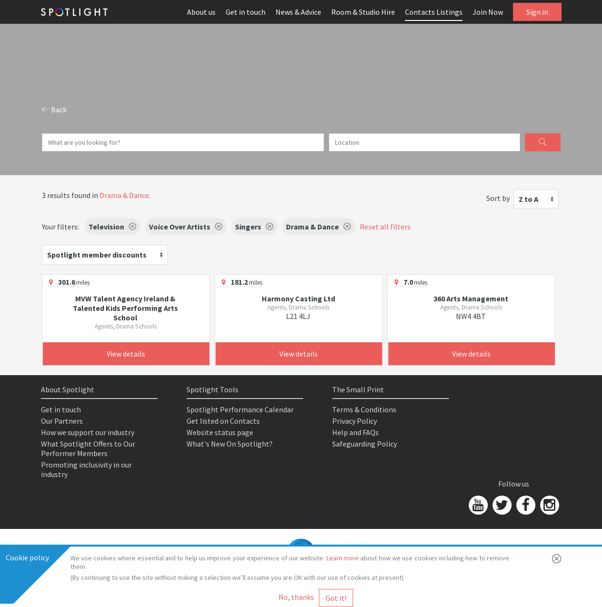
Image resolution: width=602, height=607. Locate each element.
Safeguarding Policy (364, 443)
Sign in (537, 12)
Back (54, 109)
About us (201, 12)
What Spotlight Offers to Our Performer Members (88, 448)
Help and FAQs (355, 432)
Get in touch (246, 12)
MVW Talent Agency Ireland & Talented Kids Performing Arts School (125, 308)
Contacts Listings (434, 12)
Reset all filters (385, 226)
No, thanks (296, 597)
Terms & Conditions (364, 409)
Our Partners (62, 421)
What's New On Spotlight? (230, 443)
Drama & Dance (124, 195)
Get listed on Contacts (223, 421)
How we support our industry (87, 432)
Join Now (488, 12)
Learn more (342, 558)
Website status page (220, 432)
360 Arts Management (471, 298)
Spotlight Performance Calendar (240, 409)
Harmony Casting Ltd (298, 298)
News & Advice (298, 12)
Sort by (498, 198)
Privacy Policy (354, 421)
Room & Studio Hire (363, 12)
